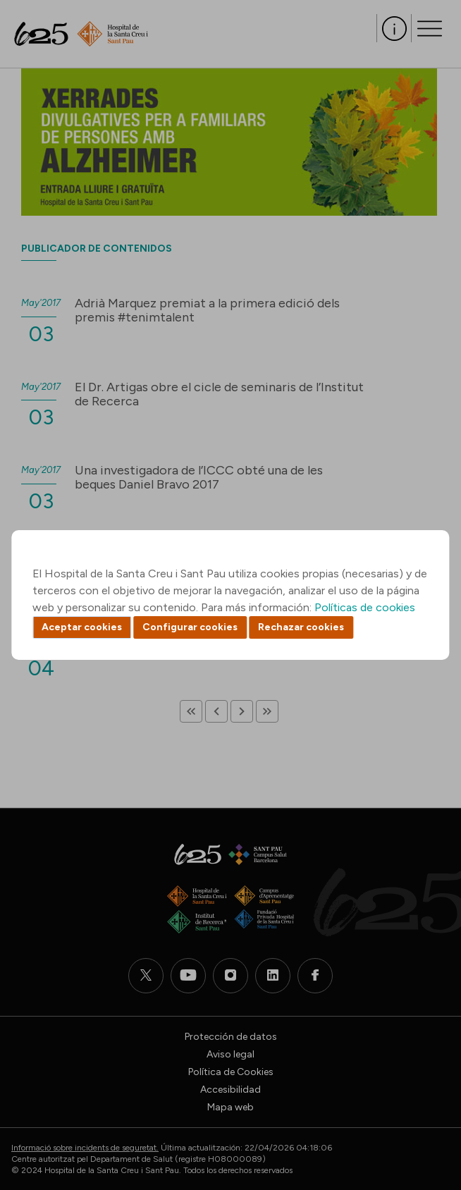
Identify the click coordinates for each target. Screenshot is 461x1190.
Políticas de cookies (364, 607)
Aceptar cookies (82, 627)
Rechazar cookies (301, 627)
